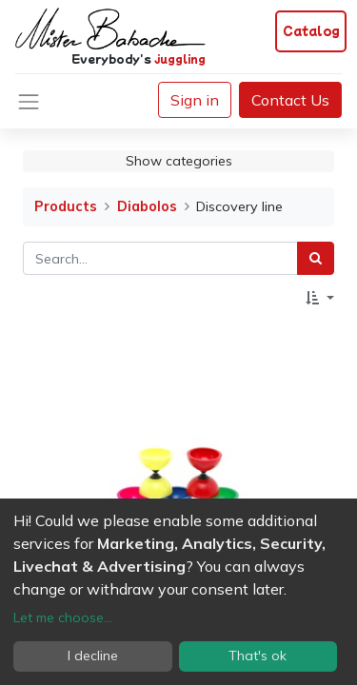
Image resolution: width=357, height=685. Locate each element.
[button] (320, 298)
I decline (93, 655)
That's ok (257, 655)
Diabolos (147, 206)
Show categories (179, 160)
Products (65, 206)
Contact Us (290, 99)
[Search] (315, 258)
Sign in (194, 99)
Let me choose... (62, 617)
